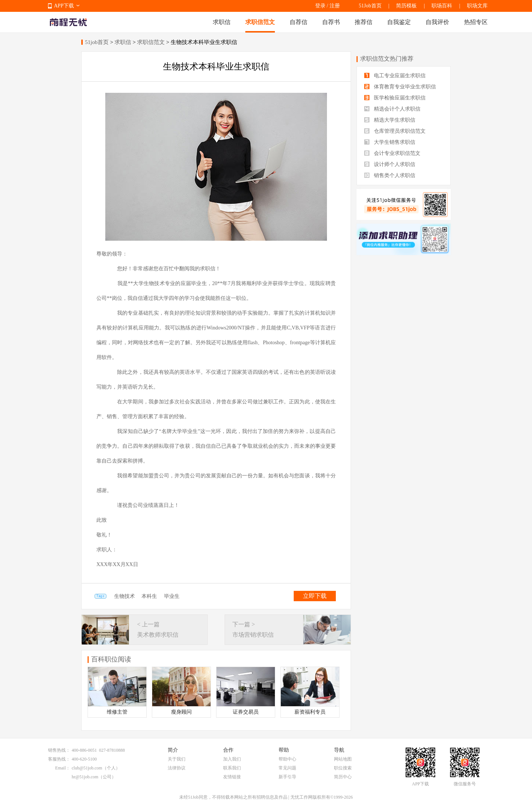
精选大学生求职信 (389, 120)
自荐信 (298, 22)
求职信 (222, 22)
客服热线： (59, 759)
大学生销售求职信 (389, 142)
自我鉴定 (399, 22)
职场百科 (442, 6)
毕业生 (172, 596)
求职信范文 (260, 22)
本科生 (149, 596)
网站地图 (343, 759)
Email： (62, 768)
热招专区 (476, 22)
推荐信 (363, 22)
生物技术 (124, 596)
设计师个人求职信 (389, 164)
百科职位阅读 (111, 659)
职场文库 (477, 6)
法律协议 (176, 768)
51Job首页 (370, 6)
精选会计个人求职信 (392, 109)
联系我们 (232, 768)
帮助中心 (287, 759)
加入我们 (232, 759)
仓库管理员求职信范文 (395, 131)
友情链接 (232, 776)
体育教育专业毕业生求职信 (400, 86)
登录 (320, 6)
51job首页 (97, 42)
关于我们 (176, 759)
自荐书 (331, 22)
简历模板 (406, 6)
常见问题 (287, 768)
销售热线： (59, 750)
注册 (335, 6)
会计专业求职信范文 (392, 153)
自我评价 (437, 22)
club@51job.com (87, 768)
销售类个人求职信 (389, 175)
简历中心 (343, 776)
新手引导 (287, 776)
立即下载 (315, 596)
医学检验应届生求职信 (395, 98)
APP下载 (64, 6)
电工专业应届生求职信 (395, 75)
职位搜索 (343, 768)
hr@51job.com (85, 776)
